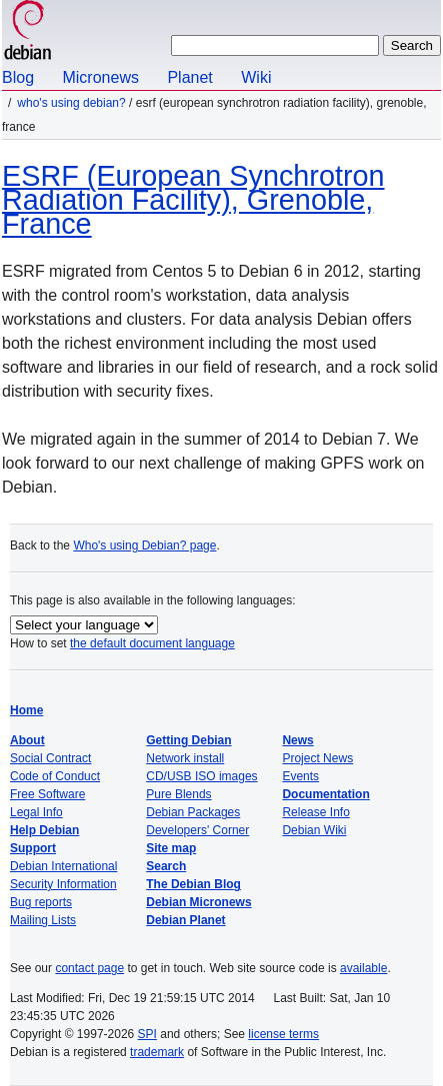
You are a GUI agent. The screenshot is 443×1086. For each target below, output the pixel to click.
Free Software (47, 794)
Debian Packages (193, 812)
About (27, 740)
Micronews (100, 77)
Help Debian (44, 830)
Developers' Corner (197, 830)
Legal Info (36, 812)
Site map (171, 848)
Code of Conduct (55, 776)
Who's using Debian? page (144, 545)
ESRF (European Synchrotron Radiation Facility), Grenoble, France (193, 200)
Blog (18, 77)
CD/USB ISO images (201, 776)
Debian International (63, 866)
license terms (283, 1034)
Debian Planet (185, 920)
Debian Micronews (198, 902)
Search (166, 866)
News (297, 740)
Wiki (256, 77)
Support (33, 848)
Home (26, 710)
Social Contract (50, 758)
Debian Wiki (314, 830)
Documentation (325, 794)
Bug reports (41, 902)
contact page (89, 968)
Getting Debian (188, 740)
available (363, 968)
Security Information (63, 884)
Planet (189, 77)
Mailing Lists (43, 920)
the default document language (152, 643)
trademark (157, 1052)
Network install (185, 758)
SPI (147, 1034)
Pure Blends (178, 794)
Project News (317, 758)
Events (300, 776)
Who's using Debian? (71, 103)
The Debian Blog (193, 884)
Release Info (315, 812)
